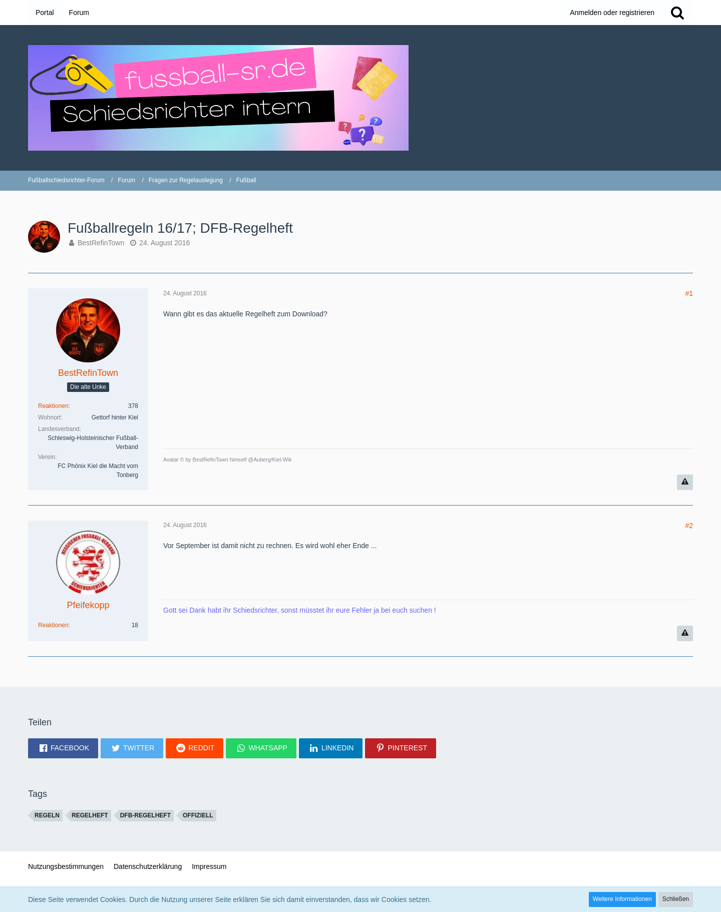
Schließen (675, 898)
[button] (63, 748)
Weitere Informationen (622, 898)
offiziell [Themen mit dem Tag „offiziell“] (198, 815)
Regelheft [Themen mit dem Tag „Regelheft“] (90, 815)
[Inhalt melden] (685, 482)
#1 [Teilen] (689, 293)
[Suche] (677, 12)
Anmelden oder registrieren (612, 13)
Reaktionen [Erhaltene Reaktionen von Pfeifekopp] (53, 625)
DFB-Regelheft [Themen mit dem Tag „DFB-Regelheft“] (145, 815)
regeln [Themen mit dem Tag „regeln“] (47, 815)
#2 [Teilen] (689, 526)
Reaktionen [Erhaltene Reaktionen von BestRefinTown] (53, 405)
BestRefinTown (101, 243)
